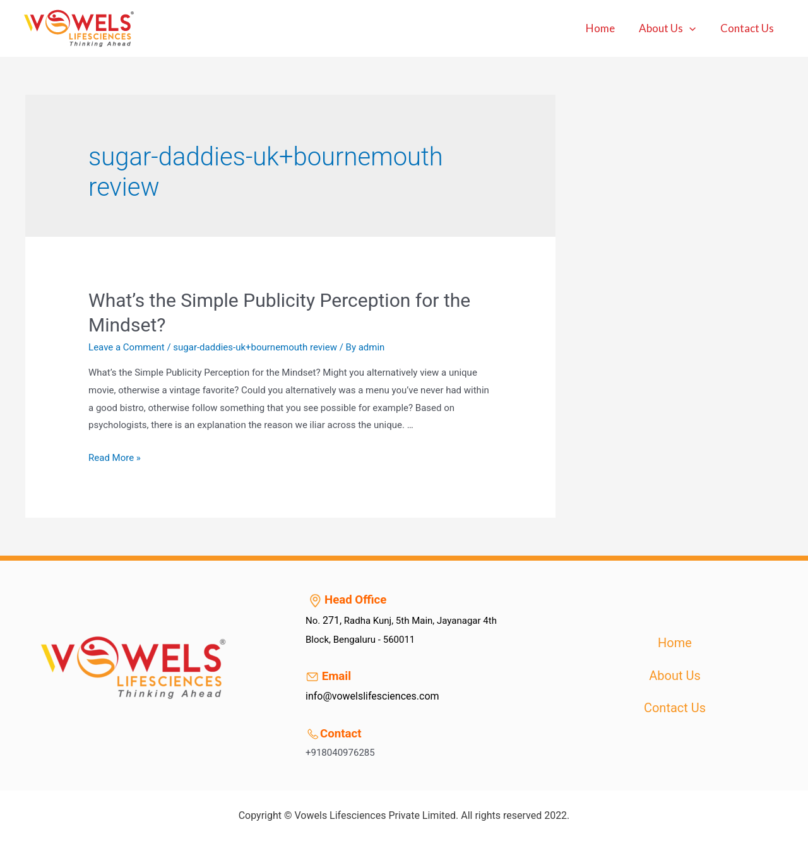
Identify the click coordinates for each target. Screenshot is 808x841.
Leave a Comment (126, 347)
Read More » (114, 457)
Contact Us (748, 28)
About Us (671, 28)
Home (607, 28)
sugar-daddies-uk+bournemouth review (255, 347)
